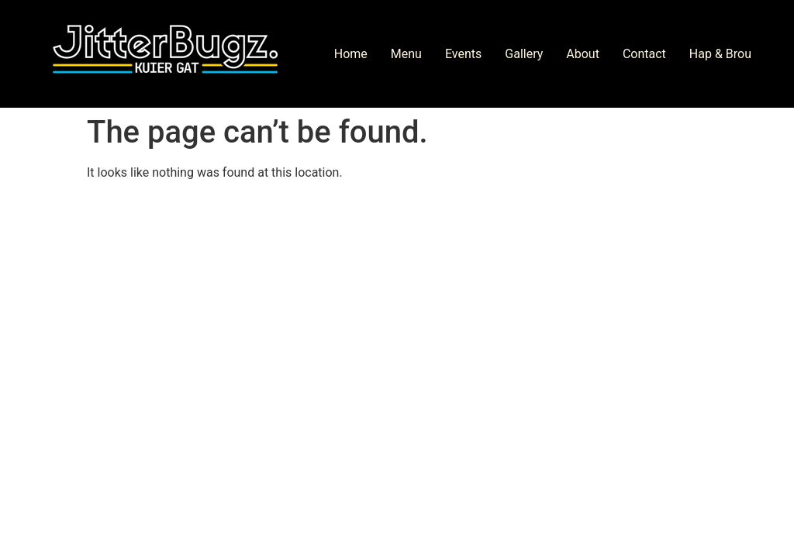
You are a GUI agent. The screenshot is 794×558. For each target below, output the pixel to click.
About (582, 53)
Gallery (524, 53)
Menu (406, 53)
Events (463, 53)
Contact (644, 53)
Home (351, 53)
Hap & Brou (720, 53)
